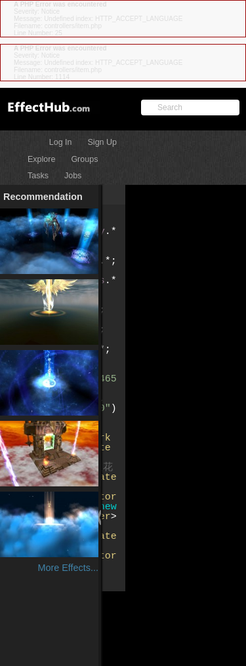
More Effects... (67, 567)
